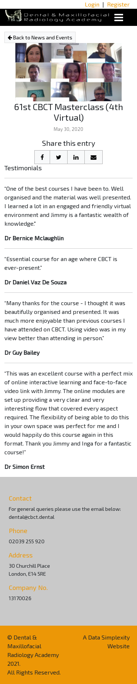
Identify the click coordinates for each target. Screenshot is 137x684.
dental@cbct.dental (31, 517)
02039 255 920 (27, 541)
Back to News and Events (40, 37)
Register (118, 4)
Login (92, 4)
